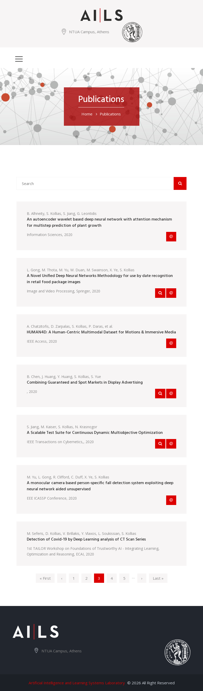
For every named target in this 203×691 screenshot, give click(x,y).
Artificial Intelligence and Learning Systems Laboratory (77, 682)
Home (86, 113)
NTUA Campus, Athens (89, 31)
